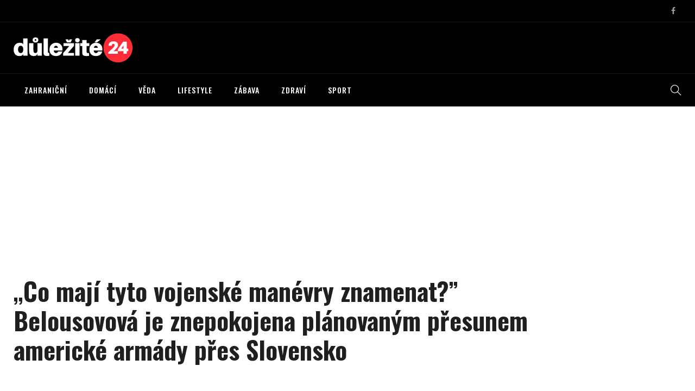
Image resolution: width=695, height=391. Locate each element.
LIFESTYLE (195, 90)
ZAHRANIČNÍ (45, 90)
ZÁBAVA (247, 90)
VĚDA (147, 90)
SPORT (340, 90)
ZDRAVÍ (293, 90)
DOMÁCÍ (103, 90)
